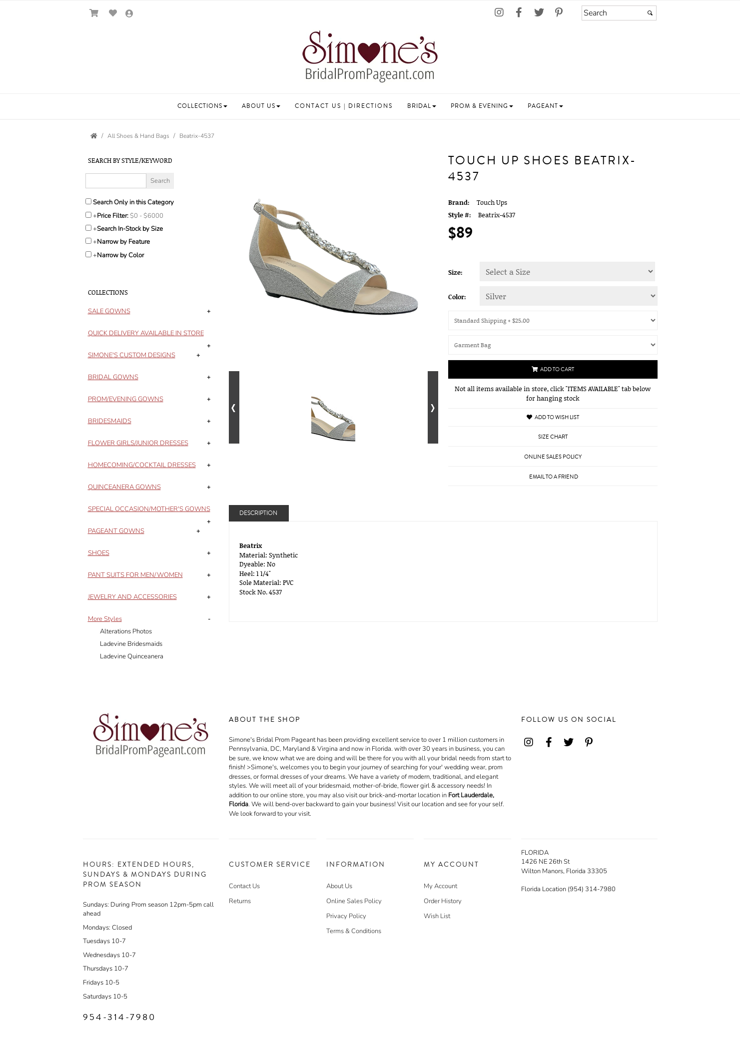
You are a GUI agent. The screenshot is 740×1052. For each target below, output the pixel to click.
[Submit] (650, 12)
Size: (455, 272)
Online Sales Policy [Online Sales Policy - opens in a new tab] (553, 457)
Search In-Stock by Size (130, 228)
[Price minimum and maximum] (150, 215)
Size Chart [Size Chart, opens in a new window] (553, 437)
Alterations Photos (126, 631)
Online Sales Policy (354, 901)
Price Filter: (112, 215)
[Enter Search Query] (116, 180)
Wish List (437, 916)
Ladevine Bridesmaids (131, 643)
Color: (457, 296)
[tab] (151, 311)
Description (258, 513)
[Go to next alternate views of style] (433, 407)
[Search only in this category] (88, 201)
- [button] (209, 619)
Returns (240, 901)
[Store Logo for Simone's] (370, 58)
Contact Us (244, 886)
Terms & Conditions (353, 931)
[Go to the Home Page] (93, 136)
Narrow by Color (120, 255)
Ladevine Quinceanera (131, 656)
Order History (443, 901)
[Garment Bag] (553, 345)
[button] (202, 106)
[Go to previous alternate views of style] (234, 407)
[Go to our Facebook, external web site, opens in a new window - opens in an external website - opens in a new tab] (519, 12)
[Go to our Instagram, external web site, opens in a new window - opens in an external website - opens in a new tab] (499, 12)
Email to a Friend (553, 477)
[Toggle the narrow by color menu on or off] (88, 254)
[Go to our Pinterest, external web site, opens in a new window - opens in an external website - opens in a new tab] (559, 12)
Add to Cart (553, 369)
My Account (440, 886)
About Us (339, 886)
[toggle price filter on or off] (88, 215)
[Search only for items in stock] (88, 228)
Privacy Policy (346, 916)
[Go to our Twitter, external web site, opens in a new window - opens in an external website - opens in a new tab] (539, 12)
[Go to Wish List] (113, 13)
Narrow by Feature (123, 241)
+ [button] (208, 311)
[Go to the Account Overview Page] (129, 14)
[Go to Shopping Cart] (94, 13)
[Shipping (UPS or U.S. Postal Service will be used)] (553, 320)
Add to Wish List (553, 417)
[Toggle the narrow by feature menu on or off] (88, 241)
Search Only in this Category (133, 202)
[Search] (619, 12)
